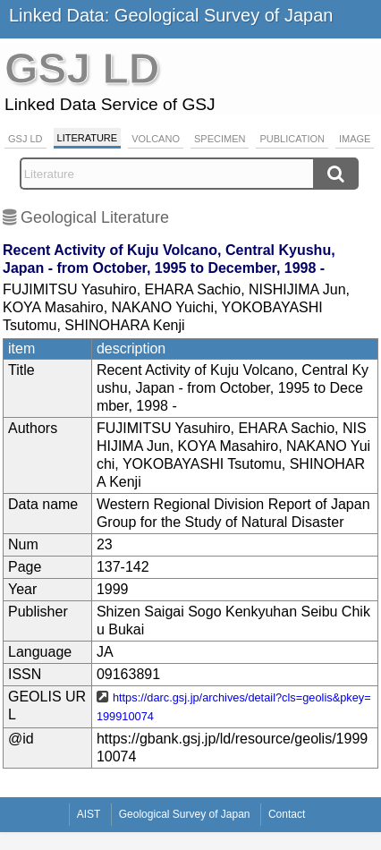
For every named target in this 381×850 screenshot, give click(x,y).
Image (354, 138)
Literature (87, 137)
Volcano (155, 138)
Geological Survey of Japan (184, 814)
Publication (292, 138)
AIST (89, 814)
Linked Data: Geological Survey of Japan (171, 15)
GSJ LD (25, 138)
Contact (286, 814)
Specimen (219, 138)
